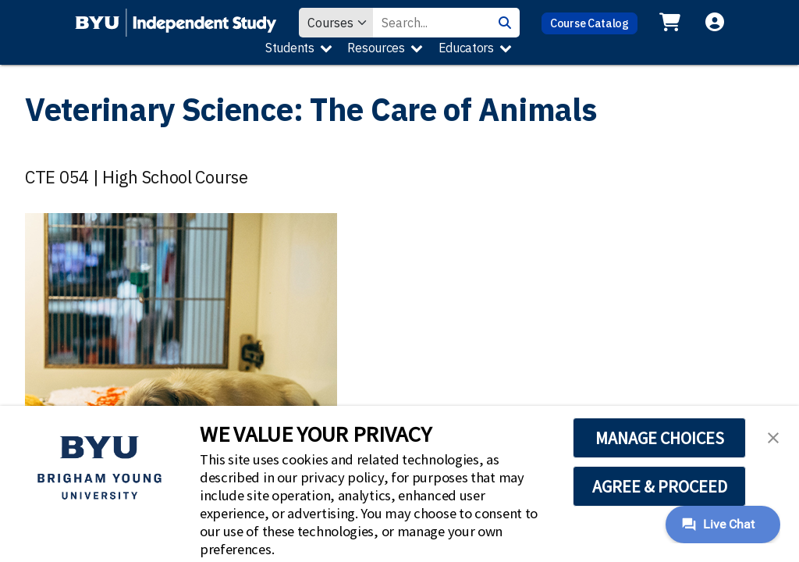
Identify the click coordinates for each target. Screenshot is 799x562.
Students (289, 47)
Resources (375, 47)
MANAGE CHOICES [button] (659, 438)
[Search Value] (431, 22)
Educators (466, 47)
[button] (773, 436)
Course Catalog (589, 23)
